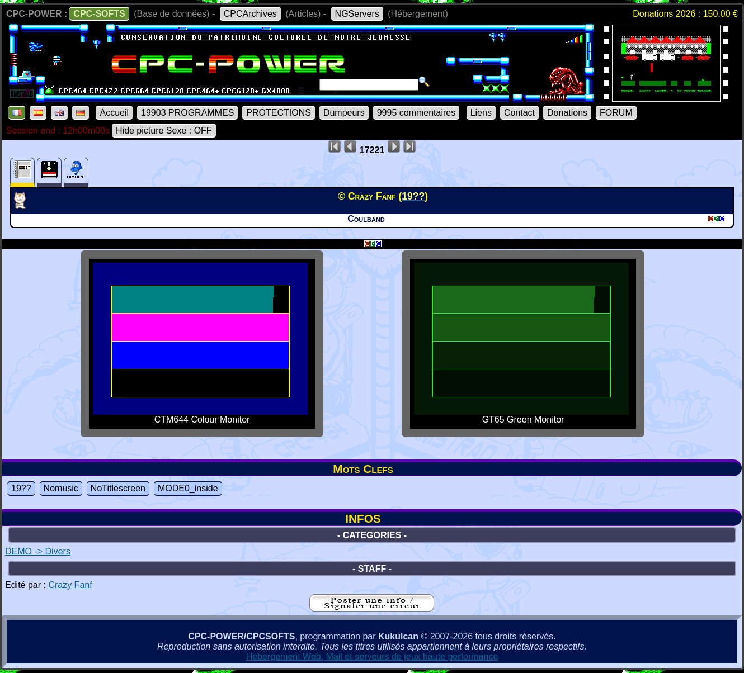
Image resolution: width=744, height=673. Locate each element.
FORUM (616, 112)
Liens (481, 112)
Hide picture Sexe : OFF (164, 130)
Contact (519, 112)
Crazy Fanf (70, 585)
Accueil (114, 112)
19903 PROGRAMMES (187, 112)
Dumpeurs (344, 112)
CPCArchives (250, 13)
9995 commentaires (416, 112)
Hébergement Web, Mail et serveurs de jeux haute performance (372, 656)
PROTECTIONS (278, 112)
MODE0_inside (188, 488)
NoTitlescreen (118, 488)
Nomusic (61, 488)
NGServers (357, 13)
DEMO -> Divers (37, 551)
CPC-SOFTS (99, 13)
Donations (567, 112)
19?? (21, 488)
